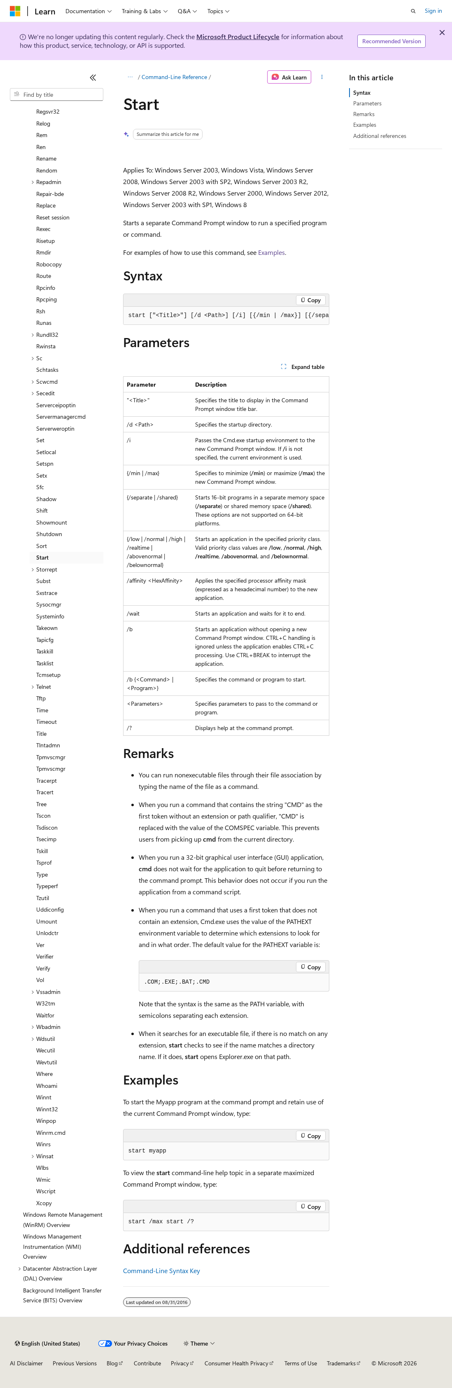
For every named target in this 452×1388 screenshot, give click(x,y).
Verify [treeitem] (43, 968)
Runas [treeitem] (43, 323)
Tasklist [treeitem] (45, 663)
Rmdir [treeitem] (43, 252)
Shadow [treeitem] (46, 499)
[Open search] (413, 11)
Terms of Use (300, 1363)
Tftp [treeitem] (41, 698)
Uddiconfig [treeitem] (50, 909)
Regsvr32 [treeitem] (48, 111)
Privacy (180, 1363)
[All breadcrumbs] (130, 77)
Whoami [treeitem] (46, 1085)
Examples (271, 252)
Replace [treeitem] (46, 205)
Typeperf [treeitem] (47, 886)
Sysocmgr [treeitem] (48, 604)
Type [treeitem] (42, 874)
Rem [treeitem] (41, 135)
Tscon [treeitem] (43, 815)
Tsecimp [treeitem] (46, 839)
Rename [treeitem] (46, 158)
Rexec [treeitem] (43, 229)
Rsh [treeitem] (40, 311)
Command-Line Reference (174, 77)
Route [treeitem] (43, 276)
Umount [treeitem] (46, 921)
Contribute (147, 1363)
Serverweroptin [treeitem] (55, 428)
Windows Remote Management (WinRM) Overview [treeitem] (63, 1220)
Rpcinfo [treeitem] (45, 288)
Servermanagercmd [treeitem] (61, 416)
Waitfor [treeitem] (45, 1015)
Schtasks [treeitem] (47, 369)
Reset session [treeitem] (53, 217)
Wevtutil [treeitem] (46, 1062)
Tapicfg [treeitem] (45, 640)
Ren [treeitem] (41, 147)
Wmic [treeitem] (43, 1179)
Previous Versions (75, 1363)
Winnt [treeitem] (43, 1097)
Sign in (433, 10)
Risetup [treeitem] (45, 241)
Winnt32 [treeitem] (47, 1109)
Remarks (364, 114)
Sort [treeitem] (41, 546)
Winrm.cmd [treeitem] (50, 1132)
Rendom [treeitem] (46, 170)
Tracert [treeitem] (45, 792)
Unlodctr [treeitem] (47, 933)
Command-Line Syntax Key (161, 1270)
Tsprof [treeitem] (43, 862)
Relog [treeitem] (43, 123)
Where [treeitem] (44, 1074)
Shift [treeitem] (42, 510)
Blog (112, 1363)
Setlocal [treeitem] (46, 452)
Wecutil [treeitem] (45, 1050)
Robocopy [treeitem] (49, 264)
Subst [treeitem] (43, 581)
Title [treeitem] (41, 733)
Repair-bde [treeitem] (50, 194)
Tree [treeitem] (41, 804)
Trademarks (341, 1363)
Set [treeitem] (40, 440)
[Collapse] (93, 77)
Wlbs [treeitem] (42, 1167)
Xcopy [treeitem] (44, 1203)
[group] (226, 316)
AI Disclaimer (26, 1363)
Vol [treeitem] (40, 980)
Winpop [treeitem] (46, 1120)
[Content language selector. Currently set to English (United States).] (47, 1343)
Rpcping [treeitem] (46, 299)
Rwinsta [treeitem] (46, 346)
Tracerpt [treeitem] (46, 780)
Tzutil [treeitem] (42, 898)
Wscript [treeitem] (46, 1191)
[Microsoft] (15, 11)
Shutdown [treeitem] (49, 534)
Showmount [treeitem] (51, 522)
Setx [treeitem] (41, 475)
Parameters (367, 103)
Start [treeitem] (42, 557)
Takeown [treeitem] (47, 628)
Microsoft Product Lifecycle (238, 36)
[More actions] (322, 77)
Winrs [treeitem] (43, 1144)
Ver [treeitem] (40, 945)
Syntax (361, 92)
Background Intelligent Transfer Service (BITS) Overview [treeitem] (62, 1295)
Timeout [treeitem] (46, 721)
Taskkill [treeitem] (44, 651)
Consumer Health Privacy (236, 1363)
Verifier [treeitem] (45, 956)
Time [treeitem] (42, 710)
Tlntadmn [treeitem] (48, 745)
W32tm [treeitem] (45, 1003)
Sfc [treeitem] (40, 487)
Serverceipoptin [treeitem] (56, 405)
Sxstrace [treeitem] (46, 593)
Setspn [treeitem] (45, 463)
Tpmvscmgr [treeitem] (50, 757)
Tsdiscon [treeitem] (47, 827)
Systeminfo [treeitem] (50, 616)
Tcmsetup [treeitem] (48, 675)
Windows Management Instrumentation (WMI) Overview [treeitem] (52, 1246)
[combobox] (56, 94)
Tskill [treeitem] (42, 851)
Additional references (379, 136)
